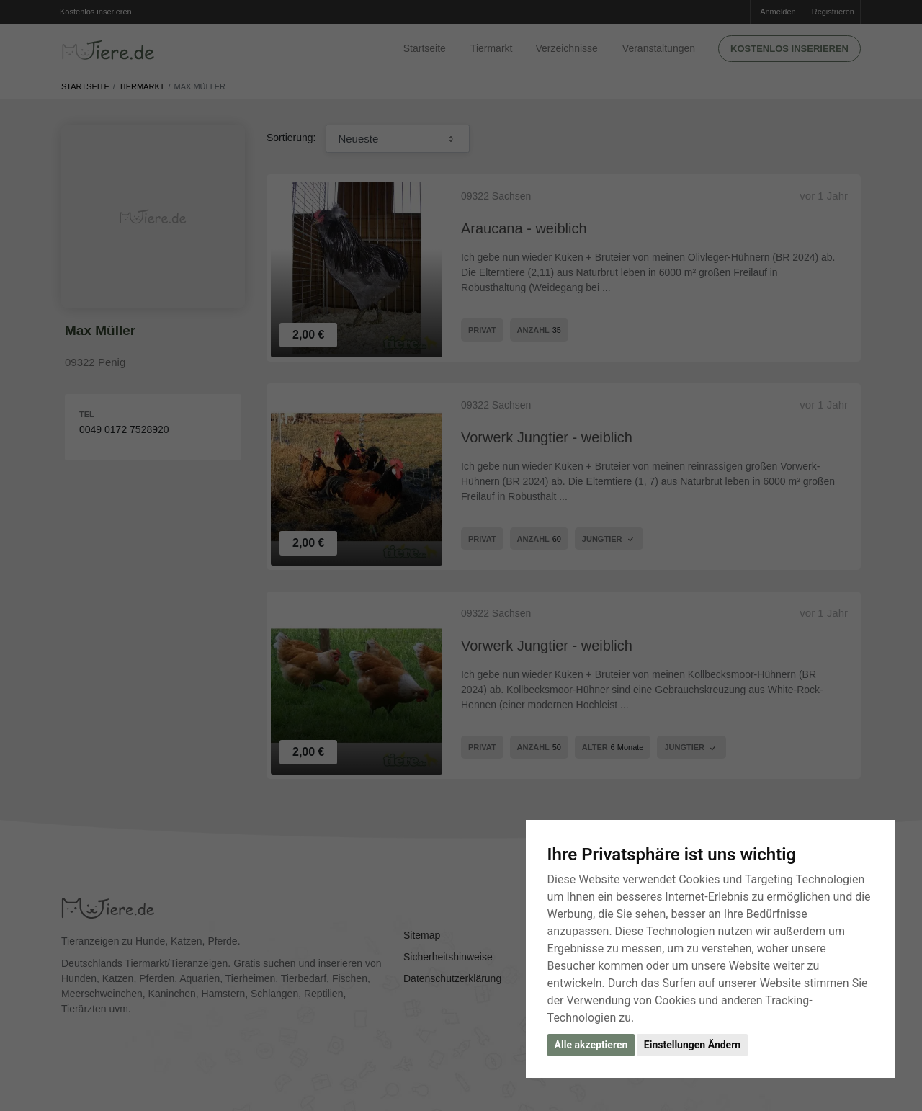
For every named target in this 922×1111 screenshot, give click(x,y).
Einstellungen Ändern (692, 1044)
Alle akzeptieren (591, 1044)
